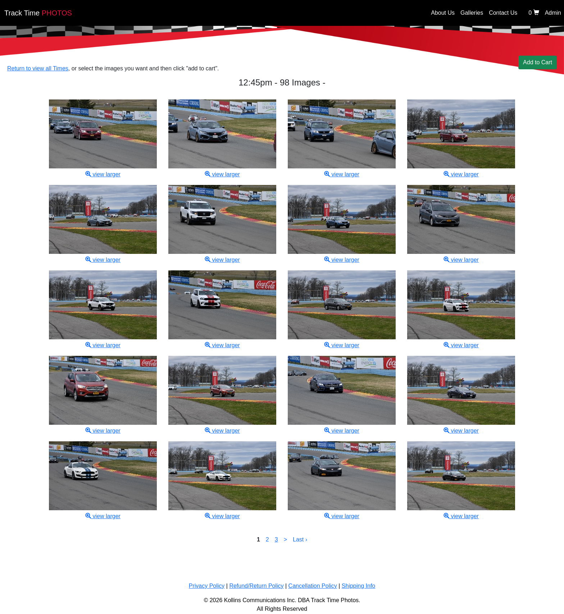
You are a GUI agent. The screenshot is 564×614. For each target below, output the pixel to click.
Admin (553, 13)
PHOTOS (38, 13)
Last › (300, 539)
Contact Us (503, 13)
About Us (443, 13)
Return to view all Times (37, 68)
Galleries (471, 13)
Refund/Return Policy (256, 586)
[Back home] (288, 14)
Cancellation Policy (312, 586)
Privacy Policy (207, 586)
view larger (102, 174)
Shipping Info (358, 586)
